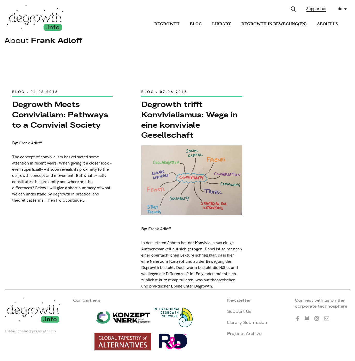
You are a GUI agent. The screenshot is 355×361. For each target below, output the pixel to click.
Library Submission (247, 322)
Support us (316, 8)
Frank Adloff (30, 143)
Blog (196, 24)
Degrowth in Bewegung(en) (273, 24)
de (340, 8)
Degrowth (167, 24)
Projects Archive (244, 333)
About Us (327, 24)
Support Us (239, 311)
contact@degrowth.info (37, 331)
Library (221, 24)
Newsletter (239, 300)
